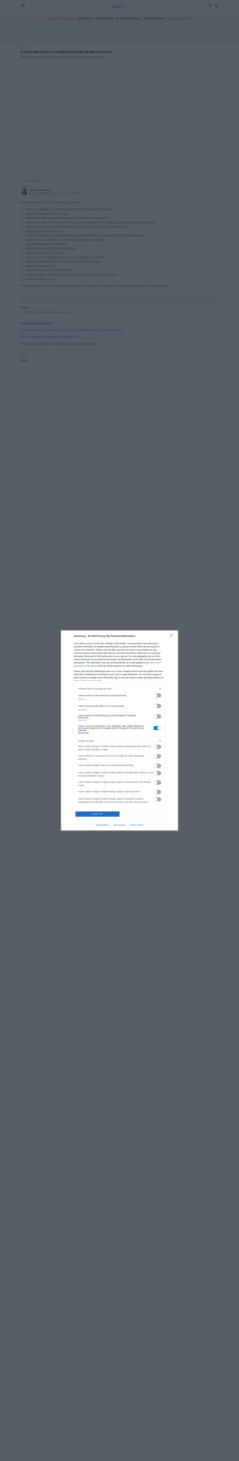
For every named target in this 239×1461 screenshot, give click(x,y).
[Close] (172, 636)
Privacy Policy (136, 825)
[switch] (157, 695)
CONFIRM (97, 814)
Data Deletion (102, 825)
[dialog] (119, 730)
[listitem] (119, 688)
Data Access (119, 825)
